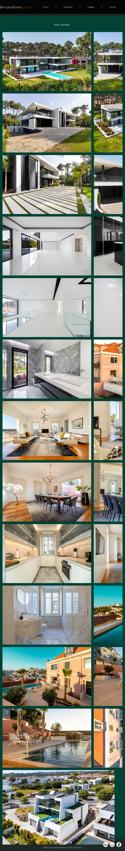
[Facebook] (118, 844)
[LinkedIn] (105, 844)
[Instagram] (112, 844)
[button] (68, 7)
